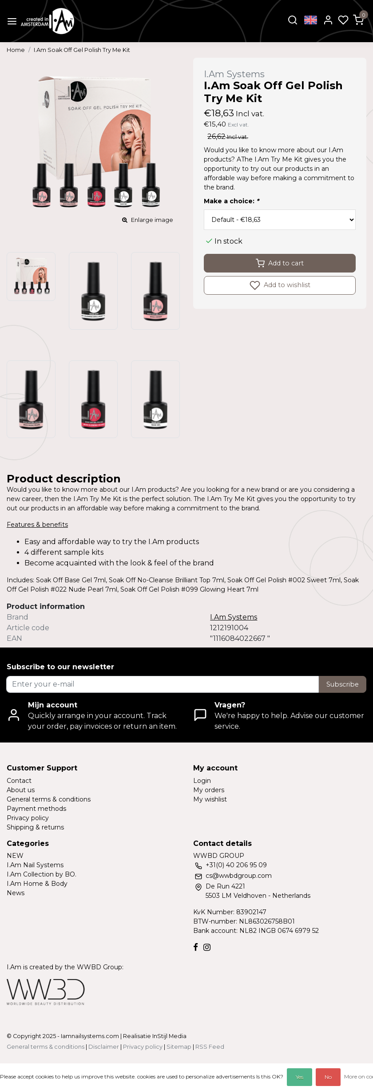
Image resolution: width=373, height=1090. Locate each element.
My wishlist (210, 799)
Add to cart (280, 263)
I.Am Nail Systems (35, 865)
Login (202, 781)
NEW (15, 856)
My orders (208, 790)
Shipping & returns (35, 827)
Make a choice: (231, 201)
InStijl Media (168, 1036)
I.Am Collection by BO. (41, 874)
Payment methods (36, 809)
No (328, 1077)
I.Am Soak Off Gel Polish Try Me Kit (82, 50)
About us (21, 790)
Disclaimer (103, 1046)
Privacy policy (28, 818)
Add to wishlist (280, 285)
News (15, 893)
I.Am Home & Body (37, 884)
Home (16, 50)
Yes (299, 1077)
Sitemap (179, 1046)
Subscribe (342, 684)
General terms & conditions (49, 799)
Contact (19, 781)
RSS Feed (209, 1046)
